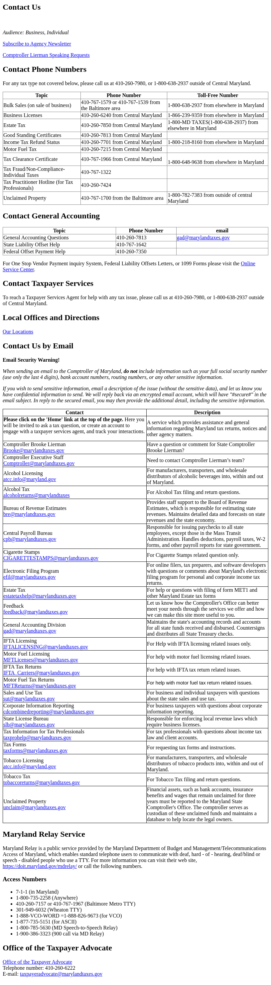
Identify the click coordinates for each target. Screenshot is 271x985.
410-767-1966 (96, 159)
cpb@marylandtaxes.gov (29, 539)
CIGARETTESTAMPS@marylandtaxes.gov (50, 558)
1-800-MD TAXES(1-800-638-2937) (207, 122)
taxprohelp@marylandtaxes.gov (37, 737)
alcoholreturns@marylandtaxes (36, 495)
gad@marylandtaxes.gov (203, 237)
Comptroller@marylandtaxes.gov (38, 463)
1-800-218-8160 (185, 142)
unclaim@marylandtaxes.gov (34, 807)
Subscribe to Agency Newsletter (37, 44)
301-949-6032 (31, 910)
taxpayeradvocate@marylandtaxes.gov (61, 974)
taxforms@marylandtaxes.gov (35, 750)
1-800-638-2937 (171, 83)
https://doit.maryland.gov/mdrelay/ (40, 866)
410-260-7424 (96, 185)
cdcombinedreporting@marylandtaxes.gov (48, 711)
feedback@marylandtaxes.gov (35, 612)
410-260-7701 (96, 142)
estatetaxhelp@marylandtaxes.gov (39, 596)
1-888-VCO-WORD (38, 916)
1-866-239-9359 (185, 115)
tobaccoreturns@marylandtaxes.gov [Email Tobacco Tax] (41, 782)
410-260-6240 (96, 115)
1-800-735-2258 (33, 898)
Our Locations (18, 331)
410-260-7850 (96, 125)
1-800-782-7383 (185, 195)
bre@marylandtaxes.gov (29, 514)
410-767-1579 (96, 102)
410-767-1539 (133, 102)
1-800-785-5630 (33, 927)
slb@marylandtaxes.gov (29, 724)
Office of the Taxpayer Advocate (37, 962)
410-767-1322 (96, 172)
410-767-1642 (131, 244)
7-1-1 (22, 892)
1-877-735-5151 (33, 921)
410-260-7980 (130, 83)
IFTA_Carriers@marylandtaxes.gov (41, 673)
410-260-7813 (96, 135)
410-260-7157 (31, 904)
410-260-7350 (131, 251)
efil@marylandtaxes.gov (29, 577)
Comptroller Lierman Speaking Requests (46, 55)
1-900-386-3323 (33, 933)
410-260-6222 (60, 968)
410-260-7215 (96, 149)
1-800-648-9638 (185, 162)
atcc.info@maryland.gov (29, 479)
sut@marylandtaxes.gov (29, 698)
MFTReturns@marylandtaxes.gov (39, 685)
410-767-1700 (96, 198)
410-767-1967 (68, 904)
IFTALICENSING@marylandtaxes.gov (45, 647)
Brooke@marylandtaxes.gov (33, 450)
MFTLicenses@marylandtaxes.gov (40, 660)
